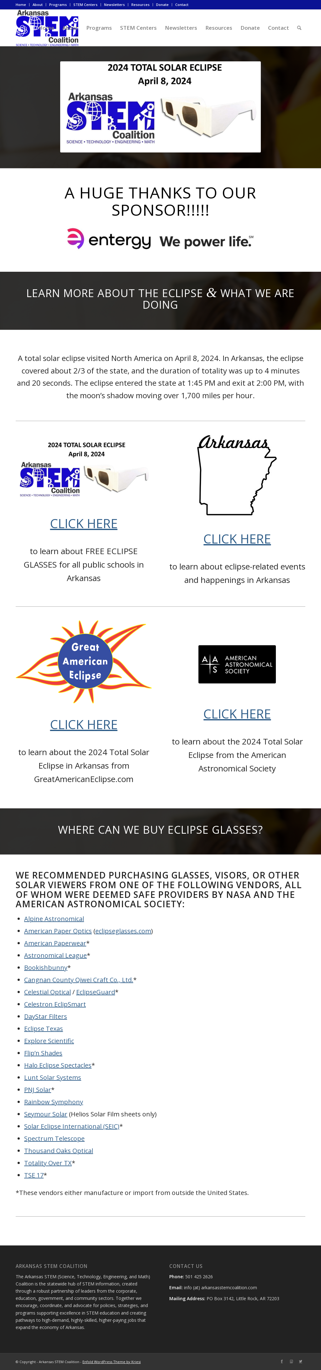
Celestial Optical (47, 992)
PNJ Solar (37, 1089)
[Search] (299, 28)
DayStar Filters (45, 1016)
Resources (140, 4)
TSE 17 (34, 1175)
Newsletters (114, 4)
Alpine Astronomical (54, 918)
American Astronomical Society (99, 904)
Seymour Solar (45, 1114)
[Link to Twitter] (300, 1361)
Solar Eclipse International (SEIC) (71, 1126)
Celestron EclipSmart (55, 1004)
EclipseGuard (95, 992)
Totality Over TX (48, 1163)
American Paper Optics (58, 931)
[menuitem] (22, 4)
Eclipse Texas (43, 1028)
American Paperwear (55, 943)
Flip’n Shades (43, 1053)
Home (21, 4)
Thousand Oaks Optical (58, 1150)
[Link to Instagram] (291, 1361)
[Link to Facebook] (282, 1361)
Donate (162, 4)
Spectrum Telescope (54, 1138)
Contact (181, 4)
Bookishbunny (45, 967)
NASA (238, 894)
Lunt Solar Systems (52, 1077)
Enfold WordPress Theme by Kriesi (111, 1361)
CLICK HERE (84, 523)
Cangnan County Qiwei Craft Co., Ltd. (78, 980)
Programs (58, 4)
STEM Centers (85, 4)
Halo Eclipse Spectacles (58, 1065)
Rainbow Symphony (53, 1102)
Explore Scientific (49, 1041)
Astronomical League (55, 955)
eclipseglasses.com (123, 931)
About (38, 4)
